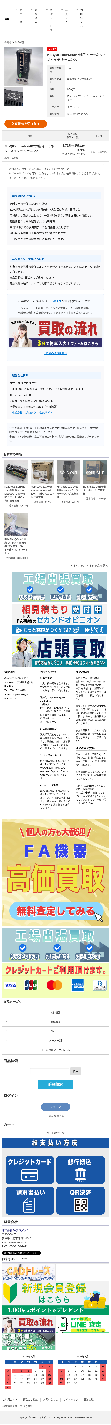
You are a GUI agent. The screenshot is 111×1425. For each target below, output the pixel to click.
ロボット (55, 1031)
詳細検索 (55, 1085)
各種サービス (51, 20)
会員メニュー (66, 20)
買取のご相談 (32, 1400)
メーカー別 (55, 1041)
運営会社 (94, 1400)
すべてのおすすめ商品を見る (90, 565)
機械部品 (55, 1022)
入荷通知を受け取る (26, 123)
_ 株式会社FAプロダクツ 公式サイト (31, 412)
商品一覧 (21, 16)
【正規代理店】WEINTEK (55, 1050)
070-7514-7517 (18, 1243)
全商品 (7, 42)
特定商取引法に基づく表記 (19, 1407)
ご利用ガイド (11, 1400)
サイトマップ (75, 1400)
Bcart (90, 1418)
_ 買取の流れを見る (55, 353)
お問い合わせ (81, 20)
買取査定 (36, 16)
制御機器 (19, 42)
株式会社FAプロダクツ (16, 678)
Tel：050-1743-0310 (15, 690)
